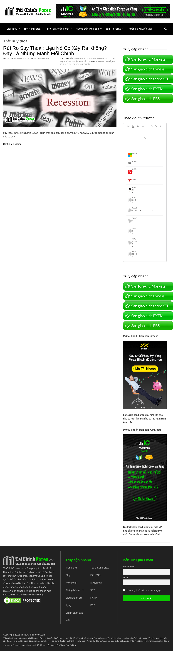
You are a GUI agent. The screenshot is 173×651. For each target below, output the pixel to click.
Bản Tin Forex (113, 28)
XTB (92, 590)
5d (128, 126)
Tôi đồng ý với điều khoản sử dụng (144, 590)
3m (138, 126)
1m (133, 126)
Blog (68, 575)
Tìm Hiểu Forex (32, 28)
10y (160, 126)
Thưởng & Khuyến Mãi (140, 28)
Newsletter (71, 583)
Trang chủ (71, 567)
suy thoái (85, 64)
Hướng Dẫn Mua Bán (88, 28)
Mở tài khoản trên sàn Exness (140, 336)
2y (152, 126)
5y (156, 126)
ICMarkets (129, 526)
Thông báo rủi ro (75, 590)
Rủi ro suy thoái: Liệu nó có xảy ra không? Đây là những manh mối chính (55, 50)
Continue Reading (12, 144)
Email (125, 577)
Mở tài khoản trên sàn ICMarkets (142, 430)
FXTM (93, 598)
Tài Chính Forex (41, 59)
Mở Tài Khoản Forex (59, 28)
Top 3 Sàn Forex (99, 567)
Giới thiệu (12, 28)
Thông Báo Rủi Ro (68, 645)
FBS (92, 605)
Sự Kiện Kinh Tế (79, 61)
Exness (127, 414)
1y (147, 126)
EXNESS (95, 575)
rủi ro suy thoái (103, 61)
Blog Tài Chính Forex (94, 59)
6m (142, 126)
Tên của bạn (129, 566)
